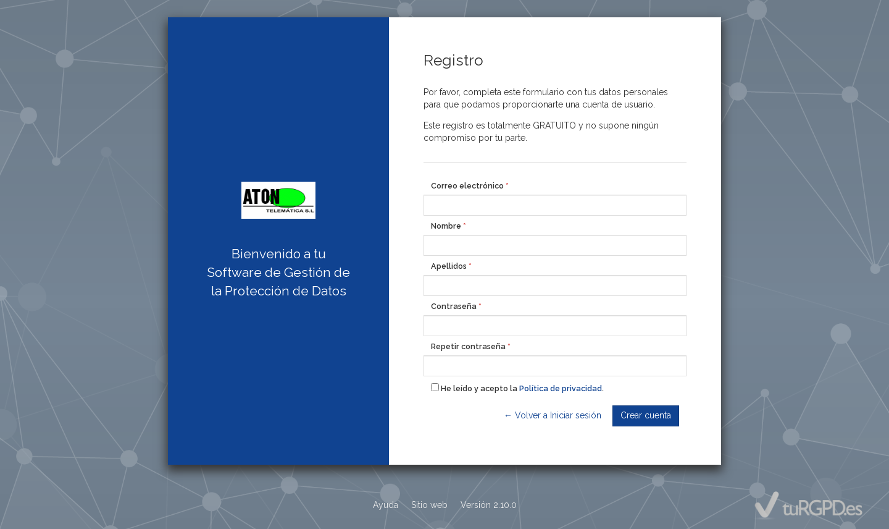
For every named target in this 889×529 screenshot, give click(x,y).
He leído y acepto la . (517, 388)
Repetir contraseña (468, 346)
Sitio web (429, 505)
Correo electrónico (467, 185)
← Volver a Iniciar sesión (552, 415)
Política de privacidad (560, 388)
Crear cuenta (645, 415)
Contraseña (454, 306)
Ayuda (385, 505)
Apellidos (449, 266)
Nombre (446, 226)
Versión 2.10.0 (489, 505)
